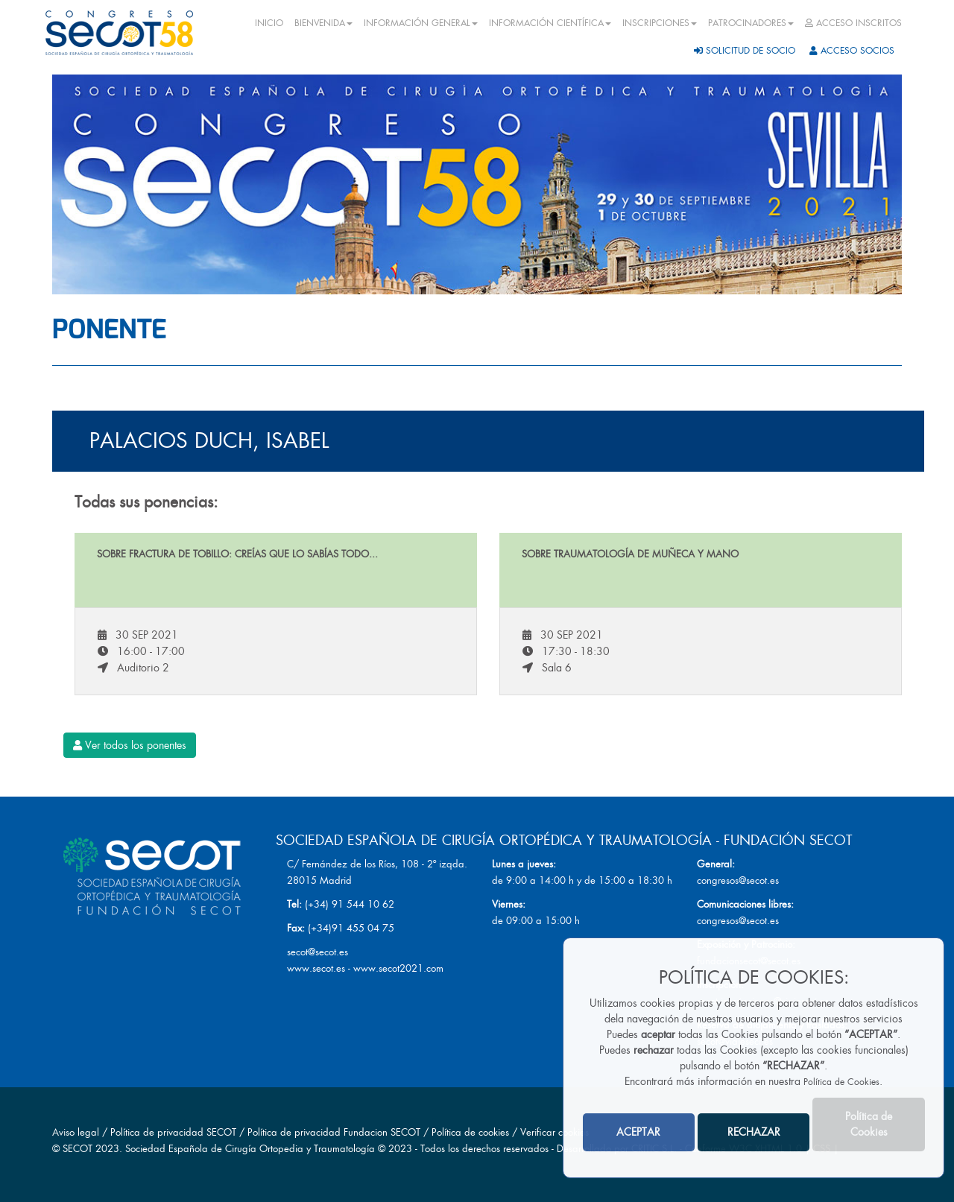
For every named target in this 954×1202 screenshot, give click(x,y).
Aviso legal (75, 1132)
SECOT (77, 1148)
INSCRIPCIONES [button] (659, 23)
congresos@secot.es (738, 880)
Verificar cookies (554, 1132)
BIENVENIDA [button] (323, 23)
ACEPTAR (638, 1132)
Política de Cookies (841, 1082)
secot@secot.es (317, 952)
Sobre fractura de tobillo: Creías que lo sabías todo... (237, 554)
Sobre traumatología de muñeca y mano (630, 554)
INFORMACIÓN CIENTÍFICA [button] (550, 23)
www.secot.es (316, 968)
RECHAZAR (753, 1132)
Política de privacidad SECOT (173, 1132)
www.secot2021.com (398, 968)
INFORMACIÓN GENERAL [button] (421, 23)
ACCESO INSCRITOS (853, 23)
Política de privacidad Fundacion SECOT (333, 1132)
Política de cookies (472, 1132)
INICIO (269, 23)
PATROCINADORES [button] (751, 23)
